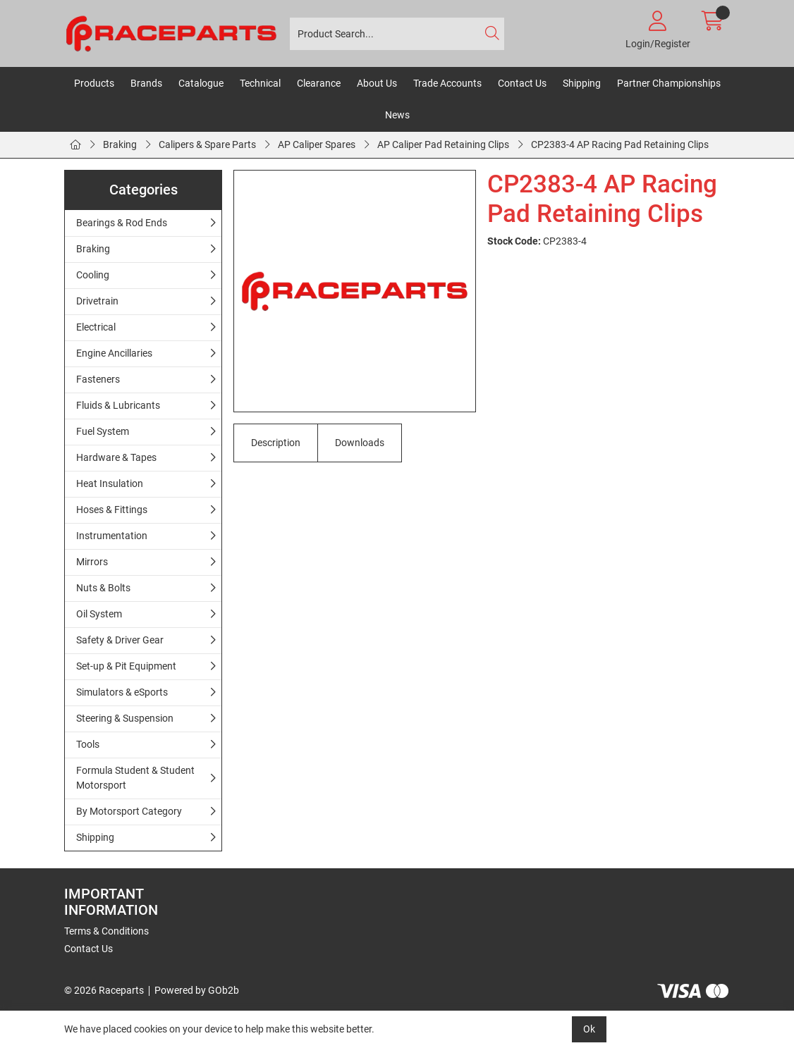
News (397, 115)
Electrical (96, 327)
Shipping (582, 83)
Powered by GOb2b (196, 990)
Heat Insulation (109, 483)
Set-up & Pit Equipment (126, 666)
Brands (146, 83)
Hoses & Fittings (111, 509)
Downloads (359, 442)
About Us (377, 83)
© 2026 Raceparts (104, 990)
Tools (87, 744)
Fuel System (102, 431)
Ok (589, 1029)
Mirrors (92, 561)
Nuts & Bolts (103, 587)
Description (275, 442)
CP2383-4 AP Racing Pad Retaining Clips (620, 144)
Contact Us (522, 83)
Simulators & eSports (122, 692)
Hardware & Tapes (116, 457)
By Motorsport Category (129, 811)
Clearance (319, 83)
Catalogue (201, 83)
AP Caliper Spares (316, 144)
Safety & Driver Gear (120, 640)
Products (94, 83)
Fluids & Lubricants (118, 405)
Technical (260, 83)
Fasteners (98, 379)
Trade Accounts (447, 83)
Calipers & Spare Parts (207, 144)
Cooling (92, 275)
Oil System (99, 613)
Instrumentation (111, 535)
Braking (120, 144)
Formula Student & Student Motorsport (135, 778)
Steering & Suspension (124, 718)
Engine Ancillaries (114, 353)
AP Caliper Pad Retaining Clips (443, 144)
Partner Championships (669, 83)
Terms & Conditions (106, 931)
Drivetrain (97, 301)
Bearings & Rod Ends (121, 222)
